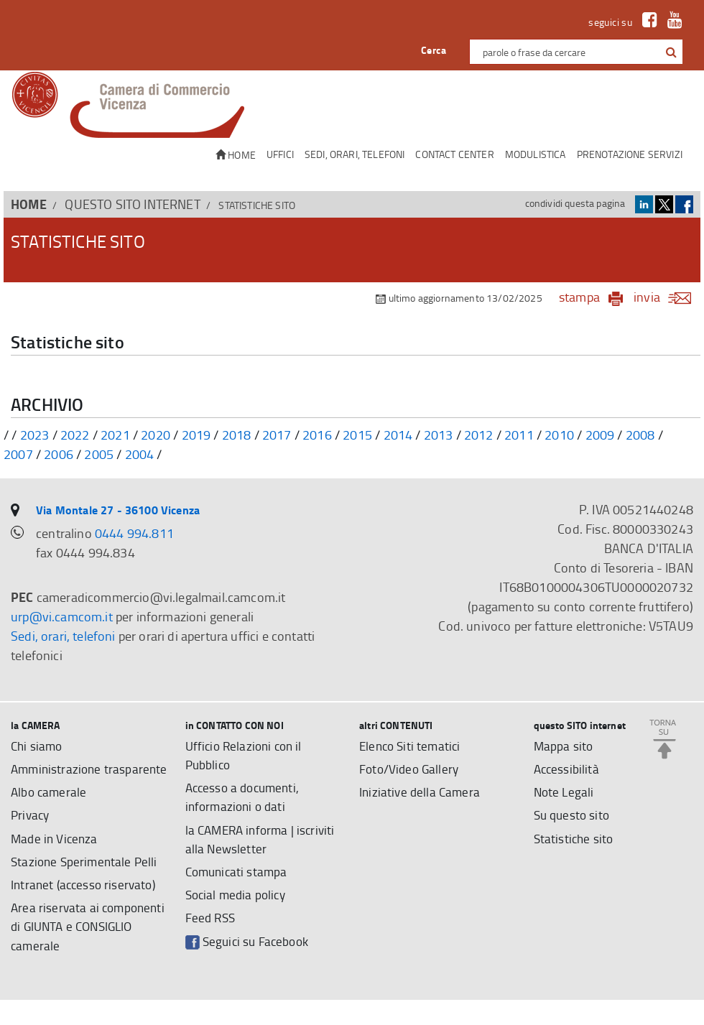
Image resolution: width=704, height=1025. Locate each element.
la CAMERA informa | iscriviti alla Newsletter (264, 841)
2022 (75, 434)
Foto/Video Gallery (411, 769)
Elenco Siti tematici (412, 745)
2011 (519, 434)
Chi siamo (38, 745)
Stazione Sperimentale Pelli (86, 883)
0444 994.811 (134, 533)
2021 (115, 434)
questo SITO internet (132, 204)
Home (236, 154)
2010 (559, 434)
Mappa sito (564, 745)
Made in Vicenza (56, 859)
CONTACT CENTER (454, 154)
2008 (640, 434)
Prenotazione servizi (629, 154)
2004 (139, 454)
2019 (196, 434)
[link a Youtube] (671, 22)
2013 (438, 434)
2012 (479, 434)
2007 (18, 454)
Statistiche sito (575, 840)
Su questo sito (573, 816)
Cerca (433, 49)
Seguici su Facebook (249, 946)
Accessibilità (567, 769)
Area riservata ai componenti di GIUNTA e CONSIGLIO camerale (90, 950)
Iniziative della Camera (421, 793)
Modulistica (535, 154)
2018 (236, 434)
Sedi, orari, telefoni (355, 154)
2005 (99, 454)
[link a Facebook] (646, 22)
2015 (357, 434)
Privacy (31, 836)
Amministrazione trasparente (58, 779)
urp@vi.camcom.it (62, 616)
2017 (277, 434)
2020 (155, 434)
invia (667, 296)
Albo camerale (50, 812)
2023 (35, 434)
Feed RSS (211, 922)
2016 (317, 434)
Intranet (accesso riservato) (86, 907)
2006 (58, 454)
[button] (671, 52)
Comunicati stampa (238, 874)
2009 (600, 434)
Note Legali (565, 793)
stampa (579, 296)
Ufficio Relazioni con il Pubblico (246, 755)
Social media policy (238, 898)
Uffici (280, 154)
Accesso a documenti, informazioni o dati (245, 798)
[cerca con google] (669, 52)
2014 (398, 434)
